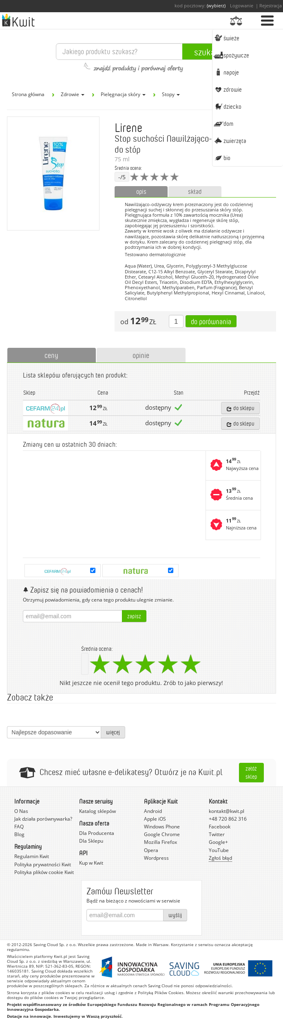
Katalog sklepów (97, 811)
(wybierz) (216, 5)
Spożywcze (231, 55)
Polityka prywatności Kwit (42, 864)
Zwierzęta (230, 140)
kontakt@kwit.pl (226, 811)
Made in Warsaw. (153, 944)
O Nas (21, 811)
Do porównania (211, 321)
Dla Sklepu (91, 840)
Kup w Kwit (91, 862)
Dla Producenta (96, 833)
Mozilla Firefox (160, 842)
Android (153, 811)
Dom (223, 123)
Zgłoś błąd (220, 857)
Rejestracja (270, 5)
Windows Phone (162, 826)
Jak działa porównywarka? (43, 818)
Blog (19, 834)
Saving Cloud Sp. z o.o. (55, 944)
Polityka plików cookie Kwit (44, 872)
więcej (113, 732)
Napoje (226, 72)
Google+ (218, 842)
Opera (151, 850)
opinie (141, 355)
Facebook (219, 826)
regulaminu (18, 949)
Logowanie (241, 5)
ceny (51, 355)
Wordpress (156, 857)
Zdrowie (227, 89)
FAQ (19, 826)
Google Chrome (162, 834)
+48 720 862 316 (228, 818)
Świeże (226, 38)
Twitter (217, 834)
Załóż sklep (251, 772)
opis (141, 191)
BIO (222, 158)
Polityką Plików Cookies (161, 992)
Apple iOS (155, 818)
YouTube (219, 850)
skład (194, 191)
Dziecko (227, 106)
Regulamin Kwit (31, 856)
